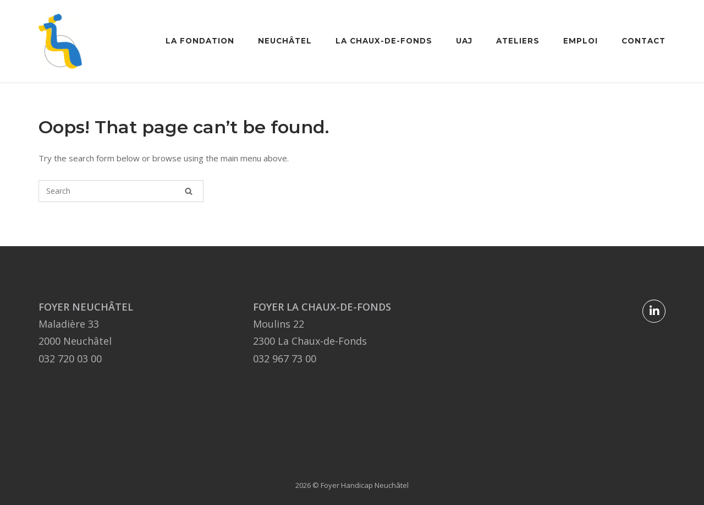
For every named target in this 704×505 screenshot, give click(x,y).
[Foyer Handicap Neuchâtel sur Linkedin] (654, 311)
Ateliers (518, 40)
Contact (644, 40)
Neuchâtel (285, 40)
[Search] (189, 191)
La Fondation (200, 40)
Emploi (580, 40)
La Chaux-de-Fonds (384, 40)
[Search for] (121, 191)
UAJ (464, 40)
